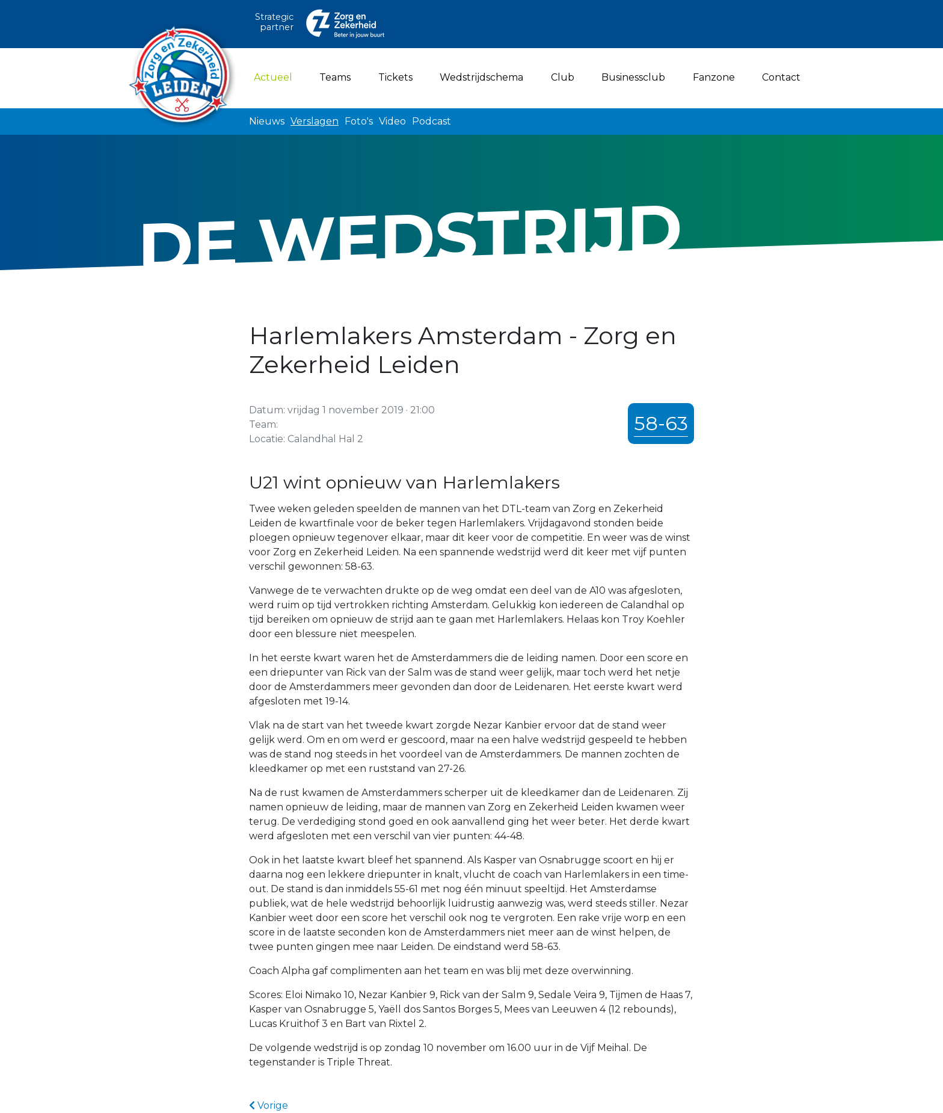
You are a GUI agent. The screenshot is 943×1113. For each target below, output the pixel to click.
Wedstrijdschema (481, 77)
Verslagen (314, 121)
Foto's (359, 121)
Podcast (431, 121)
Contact (781, 77)
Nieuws (266, 121)
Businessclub (633, 77)
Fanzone (714, 77)
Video (392, 121)
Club (562, 77)
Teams (335, 77)
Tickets (395, 77)
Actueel (275, 76)
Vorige (268, 1105)
